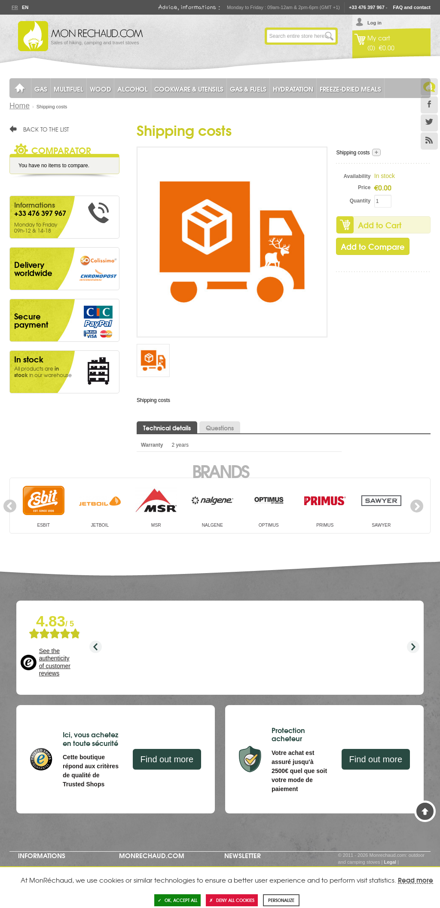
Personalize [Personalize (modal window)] (281, 900)
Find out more (167, 759)
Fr (15, 7)
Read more (415, 879)
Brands (220, 470)
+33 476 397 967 (367, 7)
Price (364, 187)
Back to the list (46, 129)
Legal (390, 862)
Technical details (167, 428)
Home (19, 105)
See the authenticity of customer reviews (54, 662)
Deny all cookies (231, 900)
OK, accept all (177, 900)
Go (329, 36)
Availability (357, 176)
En (25, 7)
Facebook (429, 105)
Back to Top (425, 811)
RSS (429, 141)
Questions (220, 428)
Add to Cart (379, 225)
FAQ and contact (412, 7)
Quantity (360, 201)
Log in (374, 22)
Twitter (429, 123)
